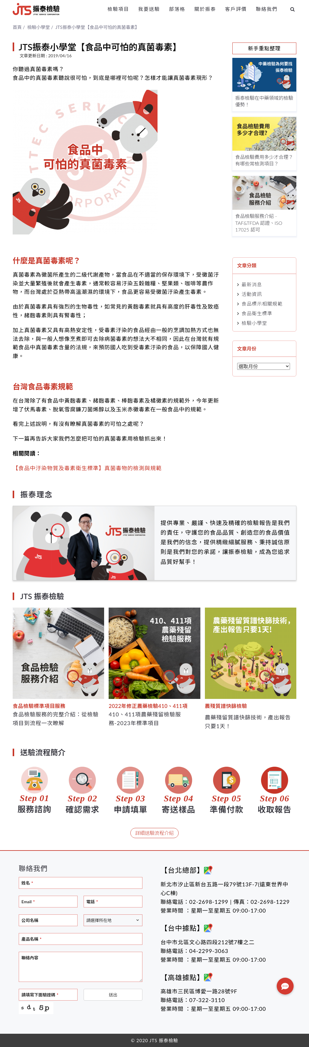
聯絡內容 (29, 957)
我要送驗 (149, 9)
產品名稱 (31, 939)
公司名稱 (29, 920)
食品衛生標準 (257, 313)
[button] (285, 986)
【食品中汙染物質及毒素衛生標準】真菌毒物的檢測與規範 (87, 468)
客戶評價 (236, 9)
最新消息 (252, 284)
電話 (92, 901)
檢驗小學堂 (254, 323)
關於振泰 (205, 9)
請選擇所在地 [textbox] (99, 920)
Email (28, 901)
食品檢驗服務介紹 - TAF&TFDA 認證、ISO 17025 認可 (258, 222)
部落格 (177, 9)
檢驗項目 (118, 9)
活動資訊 (252, 294)
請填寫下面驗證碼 (39, 994)
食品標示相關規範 (262, 304)
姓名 (27, 882)
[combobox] (113, 920)
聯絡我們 (267, 9)
